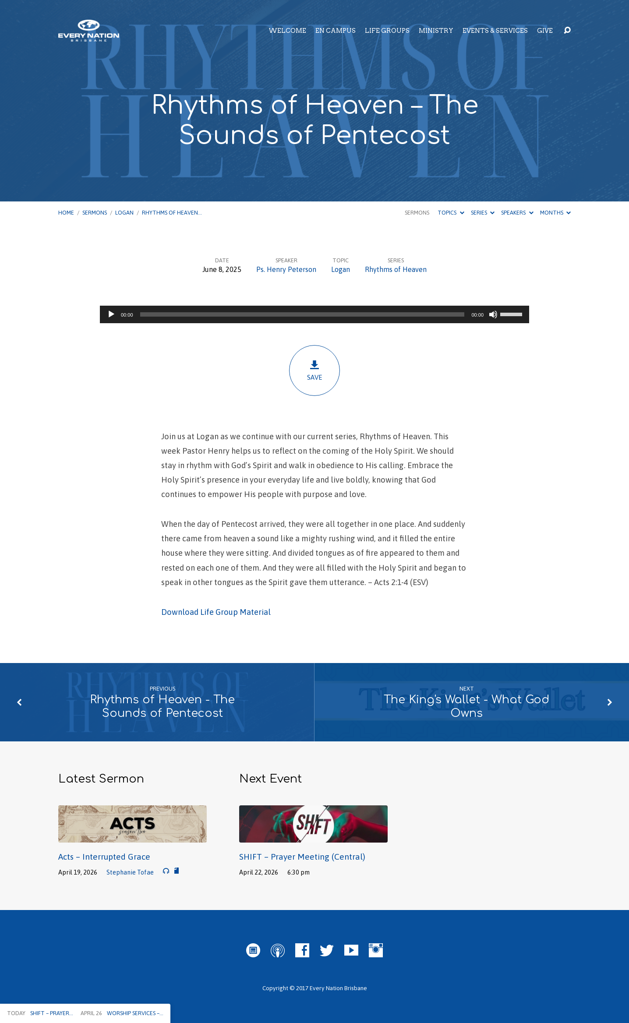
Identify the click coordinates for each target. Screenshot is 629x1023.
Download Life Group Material (216, 612)
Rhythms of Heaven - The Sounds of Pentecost (162, 706)
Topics (451, 212)
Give (545, 31)
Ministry (436, 31)
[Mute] (493, 314)
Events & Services (495, 31)
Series (483, 212)
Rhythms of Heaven (396, 269)
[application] (314, 314)
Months (555, 212)
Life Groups (387, 31)
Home (66, 212)
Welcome (287, 31)
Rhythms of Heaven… (172, 212)
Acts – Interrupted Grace (104, 856)
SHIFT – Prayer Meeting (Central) (302, 856)
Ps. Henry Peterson (286, 269)
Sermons (94, 212)
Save (314, 370)
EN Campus (335, 31)
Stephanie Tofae (130, 872)
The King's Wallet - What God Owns (466, 706)
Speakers (517, 212)
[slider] (302, 314)
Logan (124, 212)
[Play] (111, 314)
